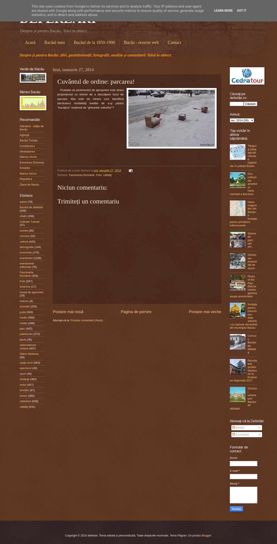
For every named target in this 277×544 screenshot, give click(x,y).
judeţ (23, 312)
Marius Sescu (28, 173)
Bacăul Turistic (29, 140)
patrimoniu (26, 334)
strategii (24, 379)
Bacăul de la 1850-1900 (94, 42)
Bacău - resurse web (141, 42)
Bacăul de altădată (31, 207)
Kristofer (25, 168)
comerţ (24, 230)
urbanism (25, 401)
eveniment (26, 258)
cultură (24, 241)
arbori (23, 201)
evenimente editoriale (27, 265)
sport (23, 373)
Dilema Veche (28, 156)
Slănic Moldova (29, 353)
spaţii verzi (26, 362)
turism (23, 395)
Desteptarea (27, 151)
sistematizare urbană (28, 346)
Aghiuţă (24, 135)
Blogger (206, 535)
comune (25, 236)
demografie (27, 247)
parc (22, 328)
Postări (238, 427)
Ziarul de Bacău (29, 184)
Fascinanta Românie (82, 175)
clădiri (23, 216)
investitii (25, 306)
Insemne (25, 286)
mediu (23, 317)
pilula (23, 339)
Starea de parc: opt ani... (252, 240)
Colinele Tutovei (30, 221)
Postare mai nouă (68, 312)
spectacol (25, 368)
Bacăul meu (54, 42)
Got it (241, 10)
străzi (23, 384)
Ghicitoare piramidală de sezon (252, 261)
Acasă (30, 42)
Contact (174, 42)
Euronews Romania (32, 162)
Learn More (223, 10)
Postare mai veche (205, 312)
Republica (26, 179)
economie (26, 252)
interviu (24, 301)
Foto (99, 175)
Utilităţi (107, 175)
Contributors (27, 146)
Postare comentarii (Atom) (87, 320)
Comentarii (240, 434)
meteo (23, 323)
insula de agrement (31, 292)
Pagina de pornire (136, 312)
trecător (24, 390)
